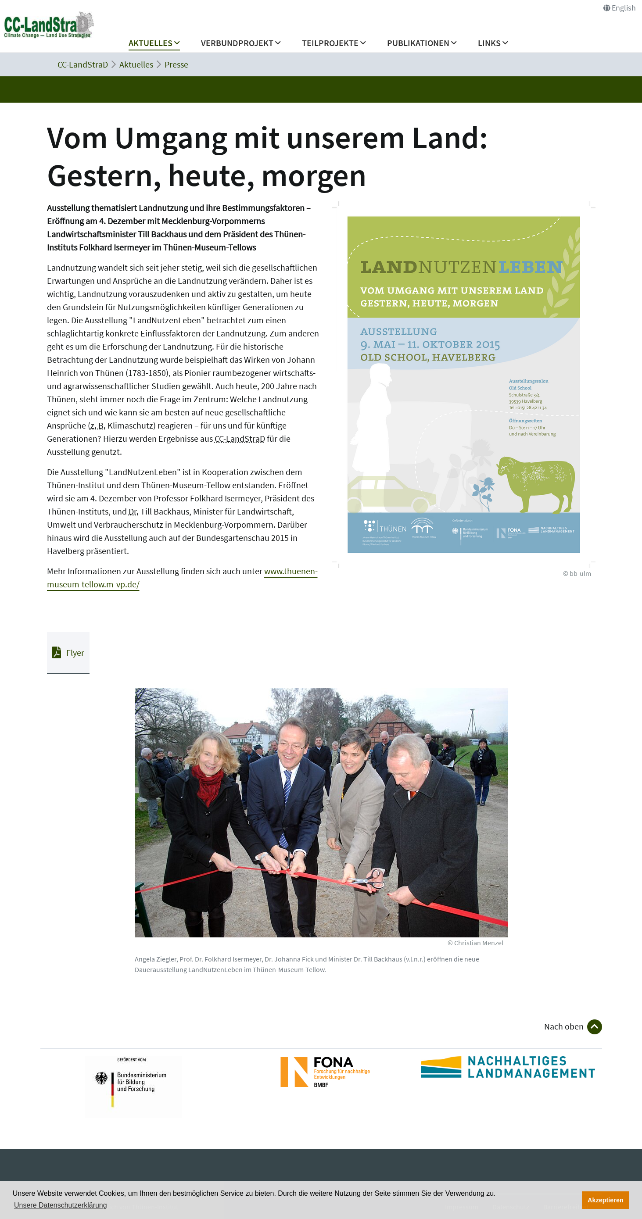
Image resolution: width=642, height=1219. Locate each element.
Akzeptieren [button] (606, 1200)
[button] (154, 45)
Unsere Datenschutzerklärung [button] (60, 1205)
